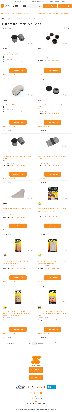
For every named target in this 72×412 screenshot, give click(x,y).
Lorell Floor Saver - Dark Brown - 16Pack (50, 53)
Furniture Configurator (28, 13)
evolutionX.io (52, 409)
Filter (67, 28)
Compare (7, 78)
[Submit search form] (39, 6)
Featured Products (17, 13)
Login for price (18, 71)
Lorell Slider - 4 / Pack (10, 105)
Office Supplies (59, 13)
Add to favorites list (9, 75)
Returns (66, 13)
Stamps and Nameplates (41, 13)
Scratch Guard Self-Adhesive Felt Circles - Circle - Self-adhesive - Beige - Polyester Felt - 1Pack (52, 313)
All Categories (13, 19)
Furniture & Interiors (27, 19)
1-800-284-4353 (19, 6)
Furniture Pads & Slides (17, 62)
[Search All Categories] (34, 6)
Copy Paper (52, 13)
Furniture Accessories (42, 19)
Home (4, 19)
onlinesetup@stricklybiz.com (36, 403)
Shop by (7, 13)
